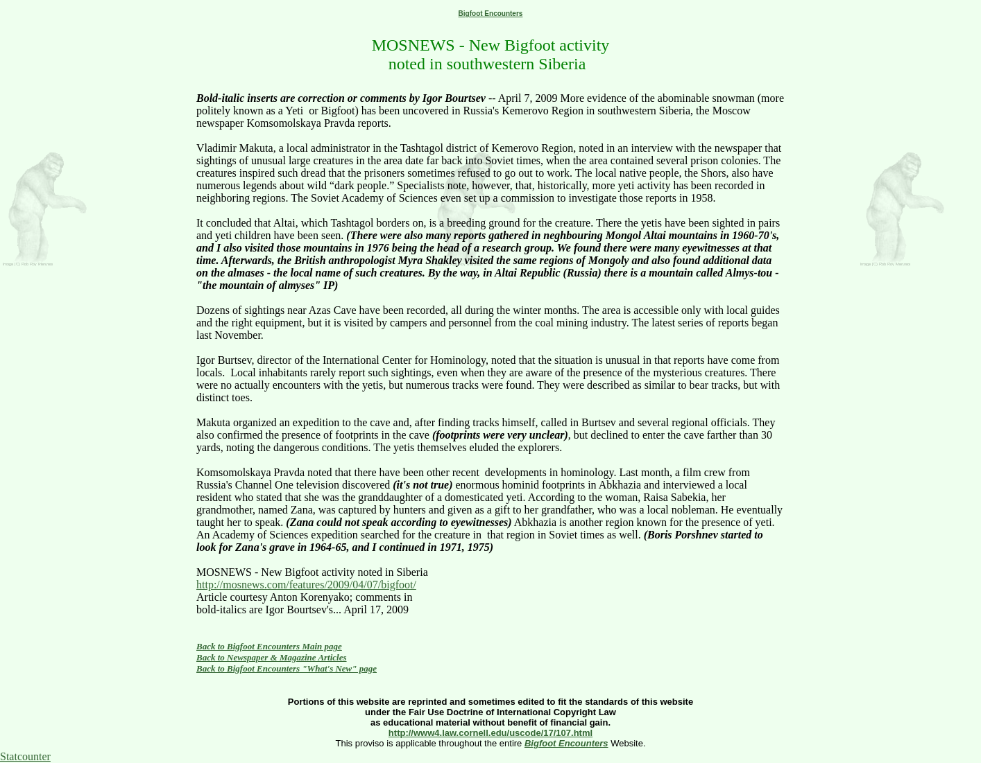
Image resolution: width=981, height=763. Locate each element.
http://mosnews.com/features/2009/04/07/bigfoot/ (306, 584)
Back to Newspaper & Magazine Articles (271, 657)
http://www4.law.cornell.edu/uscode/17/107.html (490, 733)
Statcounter (25, 756)
